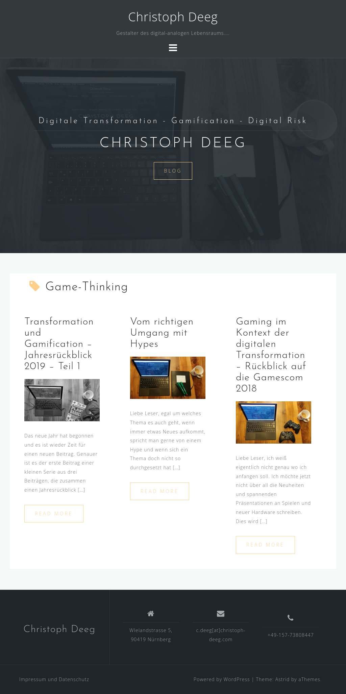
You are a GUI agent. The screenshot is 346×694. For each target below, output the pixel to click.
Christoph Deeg (173, 16)
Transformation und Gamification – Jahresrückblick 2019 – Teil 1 (59, 344)
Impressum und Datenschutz (54, 679)
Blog (173, 170)
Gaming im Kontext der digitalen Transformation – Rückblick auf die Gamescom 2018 (271, 355)
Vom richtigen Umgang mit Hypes (162, 333)
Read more (54, 513)
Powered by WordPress (222, 679)
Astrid (282, 679)
